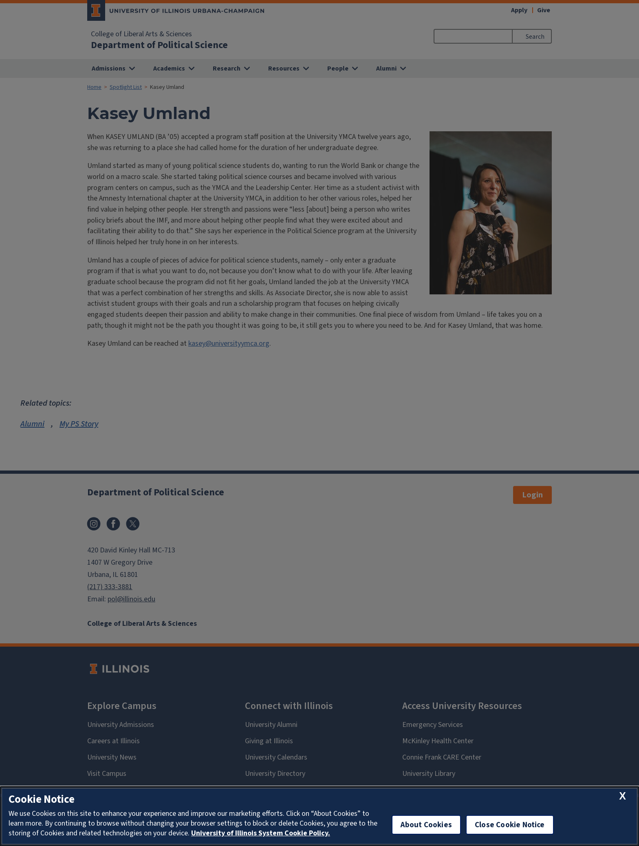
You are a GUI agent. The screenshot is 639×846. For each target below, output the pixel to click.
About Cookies (426, 824)
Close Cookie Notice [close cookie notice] (510, 824)
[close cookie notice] (622, 796)
